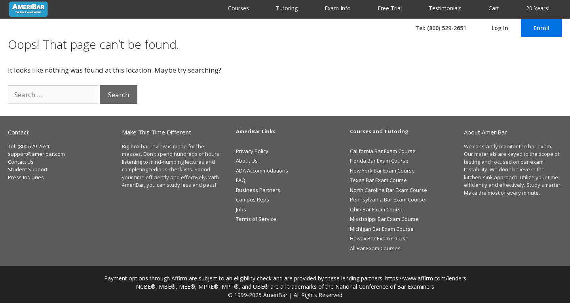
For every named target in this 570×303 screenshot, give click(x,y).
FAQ (240, 180)
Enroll (541, 28)
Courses (238, 8)
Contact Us (21, 161)
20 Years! (537, 8)
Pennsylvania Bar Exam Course (387, 199)
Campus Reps (252, 199)
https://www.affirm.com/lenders (425, 278)
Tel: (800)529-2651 (28, 146)
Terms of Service (256, 218)
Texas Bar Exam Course (378, 180)
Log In (500, 28)
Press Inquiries (26, 177)
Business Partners (258, 190)
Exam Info (338, 8)
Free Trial (390, 8)
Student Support (28, 169)
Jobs (241, 209)
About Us (247, 160)
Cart (493, 8)
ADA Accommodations (262, 170)
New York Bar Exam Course (382, 170)
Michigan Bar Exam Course (382, 228)
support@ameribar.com (36, 153)
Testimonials (445, 8)
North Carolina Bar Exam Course (388, 190)
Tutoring (287, 8)
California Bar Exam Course (383, 151)
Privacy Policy (252, 151)
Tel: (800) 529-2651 (440, 28)
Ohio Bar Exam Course (377, 209)
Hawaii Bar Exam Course (379, 238)
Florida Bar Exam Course (379, 160)
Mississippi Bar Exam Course (384, 218)
